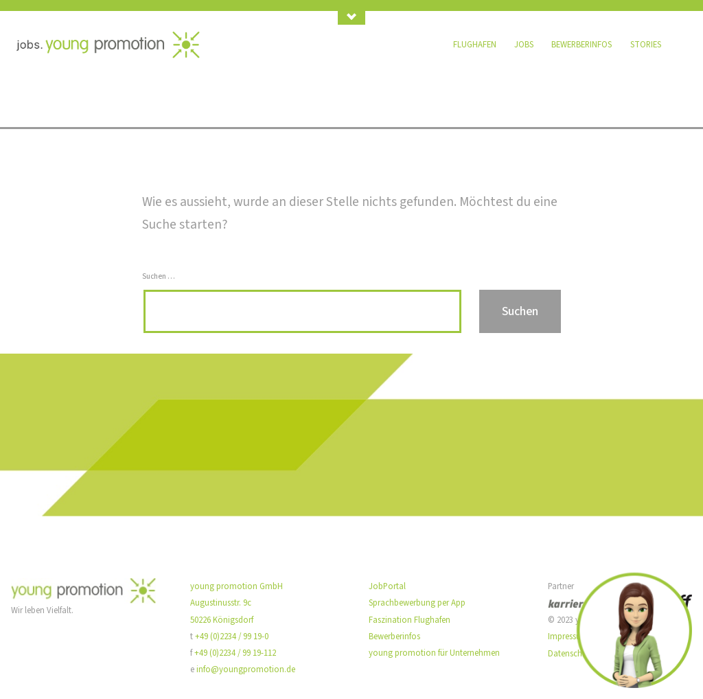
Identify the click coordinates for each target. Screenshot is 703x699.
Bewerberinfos (581, 44)
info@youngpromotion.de (245, 669)
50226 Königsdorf (221, 620)
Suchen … (158, 276)
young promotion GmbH (236, 586)
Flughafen (474, 44)
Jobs (523, 44)
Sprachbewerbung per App (417, 603)
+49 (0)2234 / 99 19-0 (231, 636)
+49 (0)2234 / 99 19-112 (235, 653)
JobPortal (387, 586)
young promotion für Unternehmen (434, 653)
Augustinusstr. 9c (220, 603)
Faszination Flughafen (409, 620)
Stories (645, 44)
